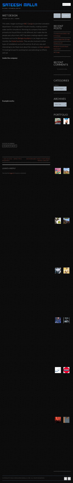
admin (17, 18)
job (4, 146)
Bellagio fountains (24, 38)
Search (66, 15)
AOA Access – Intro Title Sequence (12, 159)
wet (14, 146)
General (12, 143)
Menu (67, 4)
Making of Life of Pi (58, 43)
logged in (12, 173)
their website (44, 47)
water (9, 146)
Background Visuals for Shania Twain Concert (38, 159)
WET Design (28, 24)
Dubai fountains (17, 41)
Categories (56, 85)
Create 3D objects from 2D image (62, 39)
